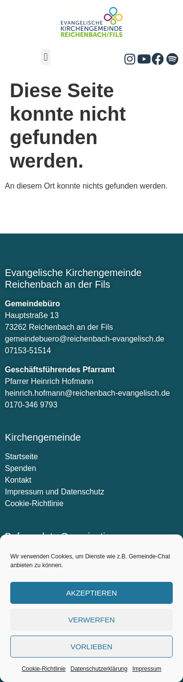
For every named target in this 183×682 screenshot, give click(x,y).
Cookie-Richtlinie (43, 668)
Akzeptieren (91, 593)
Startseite (21, 456)
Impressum (146, 668)
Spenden (20, 468)
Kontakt (18, 480)
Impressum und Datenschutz (54, 492)
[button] (45, 57)
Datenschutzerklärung (98, 668)
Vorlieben (92, 646)
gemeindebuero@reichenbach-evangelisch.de (84, 339)
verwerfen (91, 620)
